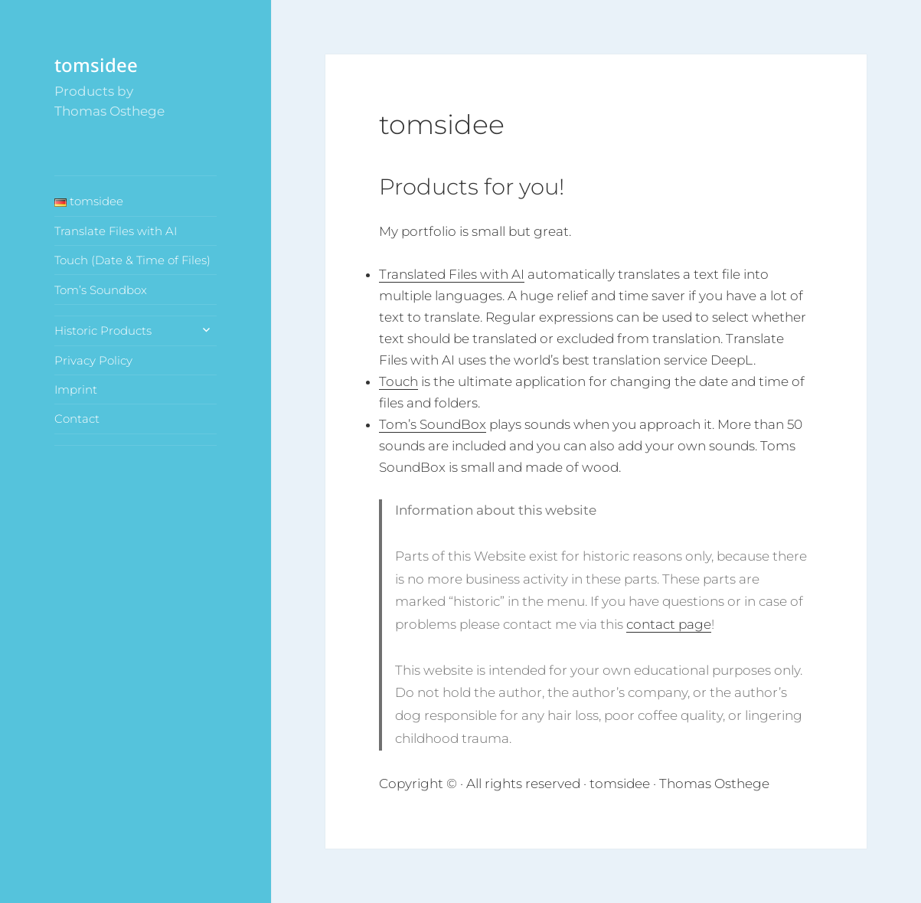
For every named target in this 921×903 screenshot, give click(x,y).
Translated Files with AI (451, 274)
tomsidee (96, 64)
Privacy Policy (93, 360)
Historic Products (103, 330)
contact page (668, 624)
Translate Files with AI (115, 231)
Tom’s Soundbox (100, 290)
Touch (398, 381)
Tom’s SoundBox (432, 424)
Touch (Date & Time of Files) (132, 260)
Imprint (75, 389)
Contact (77, 418)
